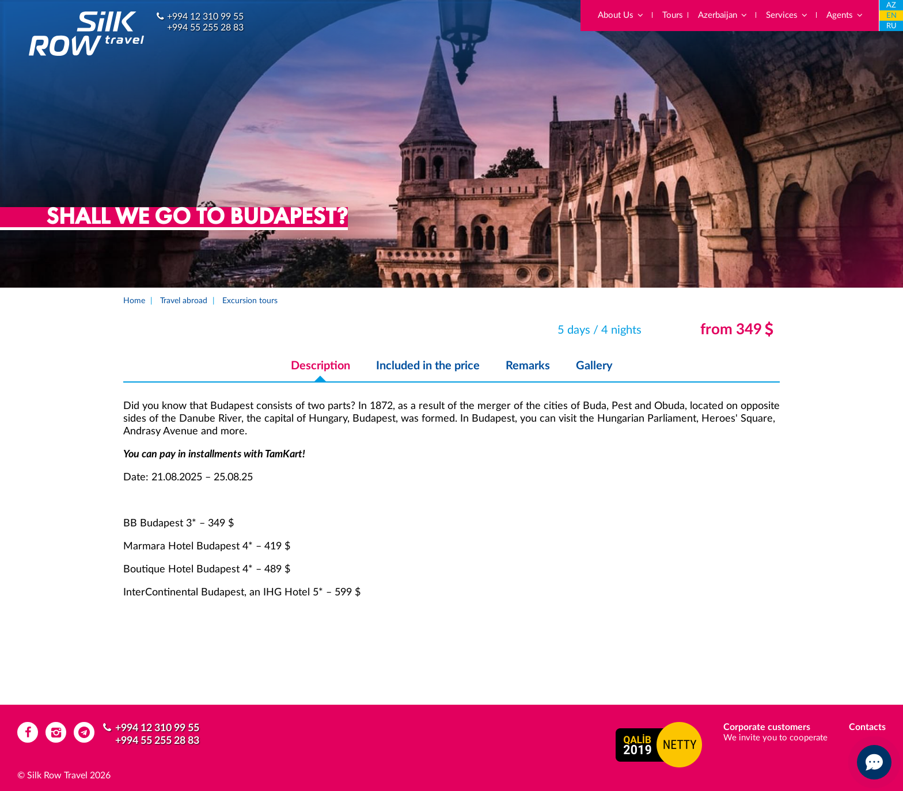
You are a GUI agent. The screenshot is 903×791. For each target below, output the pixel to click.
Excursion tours (250, 301)
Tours (672, 15)
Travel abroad (183, 301)
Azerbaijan (723, 15)
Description (320, 366)
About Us (621, 15)
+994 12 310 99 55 (205, 16)
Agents (845, 15)
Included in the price (428, 366)
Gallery (594, 366)
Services (787, 15)
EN (891, 16)
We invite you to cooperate (775, 737)
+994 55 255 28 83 (205, 27)
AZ (891, 5)
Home (134, 301)
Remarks (528, 366)
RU (891, 26)
